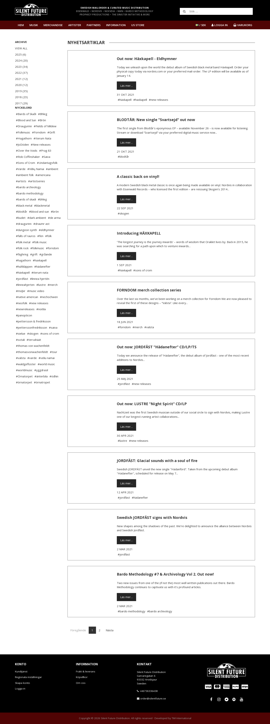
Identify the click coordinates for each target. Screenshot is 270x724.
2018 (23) (21, 97)
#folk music (39, 253)
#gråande (45, 265)
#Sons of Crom (25, 174)
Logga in (20, 688)
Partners (93, 25)
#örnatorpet (24, 393)
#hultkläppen (24, 278)
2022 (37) (21, 73)
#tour (53, 363)
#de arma (54, 229)
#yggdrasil (41, 381)
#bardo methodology (30, 204)
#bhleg (42, 210)
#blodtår (21, 223)
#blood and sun (39, 223)
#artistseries (36, 192)
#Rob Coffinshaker (28, 168)
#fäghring (22, 265)
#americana (42, 186)
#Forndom (39, 143)
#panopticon (24, 326)
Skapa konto (22, 683)
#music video (35, 302)
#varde (32, 369)
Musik (33, 25)
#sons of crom (49, 345)
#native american (27, 308)
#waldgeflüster (26, 375)
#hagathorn (23, 271)
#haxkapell (39, 271)
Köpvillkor (82, 677)
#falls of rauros (25, 247)
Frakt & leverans (85, 671)
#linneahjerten (25, 296)
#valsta (21, 369)
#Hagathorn (24, 149)
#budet (21, 229)
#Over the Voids (26, 162)
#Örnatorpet (24, 387)
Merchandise (53, 25)
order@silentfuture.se (153, 698)
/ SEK (201, 25)
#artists (21, 192)
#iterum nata (40, 284)
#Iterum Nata (42, 149)
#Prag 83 (45, 162)
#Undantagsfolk (47, 174)
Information (116, 25)
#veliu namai (47, 369)
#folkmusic (37, 259)
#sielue (20, 345)
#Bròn (42, 131)
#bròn (55, 223)
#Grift (51, 143)
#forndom (52, 259)
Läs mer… (126, 85)
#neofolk (21, 314)
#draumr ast (41, 235)
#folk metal (23, 253)
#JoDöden (22, 156)
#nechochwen (49, 308)
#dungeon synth (26, 241)
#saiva (53, 339)
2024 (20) (21, 60)
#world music (46, 375)
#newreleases (25, 320)
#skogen (32, 345)
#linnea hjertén (39, 290)
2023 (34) (21, 66)
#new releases (38, 314)
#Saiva (46, 168)
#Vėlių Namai (35, 180)
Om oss (81, 683)
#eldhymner (46, 241)
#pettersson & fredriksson (33, 332)
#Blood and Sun (26, 131)
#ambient (52, 180)
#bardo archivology (28, 198)
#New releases (41, 156)
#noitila (41, 320)
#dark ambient (36, 229)
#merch (53, 296)
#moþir (20, 302)
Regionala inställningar (28, 677)
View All (21, 48)
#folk (48, 247)
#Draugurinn (24, 137)
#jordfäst (22, 290)
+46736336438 (149, 691)
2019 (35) (21, 91)
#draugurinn (24, 235)
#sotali (20, 351)
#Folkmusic (23, 143)
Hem (21, 25)
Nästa (109, 630)
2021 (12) (21, 79)
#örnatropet (42, 393)
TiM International (181, 718)
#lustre (41, 296)
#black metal (24, 217)
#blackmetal (42, 217)
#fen (40, 247)
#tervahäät (34, 351)
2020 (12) (21, 85)
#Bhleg (42, 125)
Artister (74, 25)
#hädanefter (42, 278)
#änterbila (41, 387)
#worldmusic (24, 381)
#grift (34, 265)
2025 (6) (20, 54)
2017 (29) (21, 103)
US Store (137, 25)
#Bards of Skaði (26, 125)
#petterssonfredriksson (31, 339)
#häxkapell (23, 284)
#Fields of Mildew (45, 137)
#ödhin (54, 387)
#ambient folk (25, 186)
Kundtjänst (21, 671)
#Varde (21, 180)
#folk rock (22, 259)
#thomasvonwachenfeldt (32, 363)
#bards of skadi (26, 210)
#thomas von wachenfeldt (33, 357)
